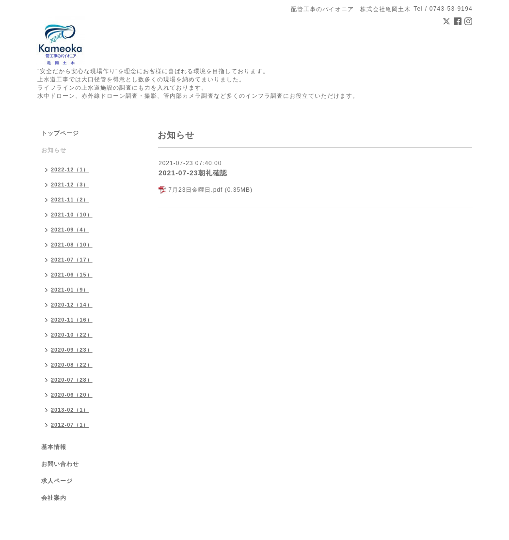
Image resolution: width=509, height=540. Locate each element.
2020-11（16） (72, 320)
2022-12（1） (70, 169)
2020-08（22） (72, 365)
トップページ (60, 133)
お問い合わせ (60, 464)
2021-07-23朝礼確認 (193, 173)
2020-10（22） (72, 335)
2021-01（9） (70, 290)
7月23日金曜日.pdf (195, 189)
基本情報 (53, 447)
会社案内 (53, 497)
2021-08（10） (72, 244)
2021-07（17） (72, 259)
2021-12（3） (70, 184)
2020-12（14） (72, 305)
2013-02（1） (70, 410)
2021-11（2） (70, 199)
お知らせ (53, 150)
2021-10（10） (72, 214)
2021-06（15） (72, 275)
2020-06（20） (72, 395)
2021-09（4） (70, 229)
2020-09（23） (72, 350)
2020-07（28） (72, 380)
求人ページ (57, 481)
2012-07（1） (70, 425)
